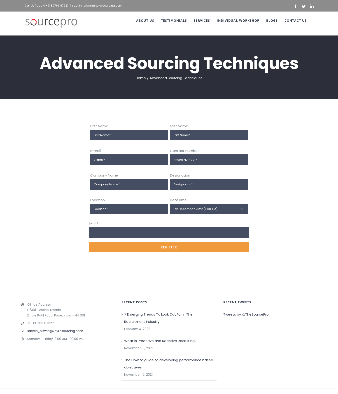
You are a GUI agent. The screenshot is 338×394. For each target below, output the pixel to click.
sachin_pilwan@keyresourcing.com (97, 5)
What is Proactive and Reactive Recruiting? (160, 340)
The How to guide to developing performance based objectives (168, 364)
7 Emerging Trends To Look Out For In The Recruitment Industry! (158, 318)
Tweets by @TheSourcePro (246, 314)
